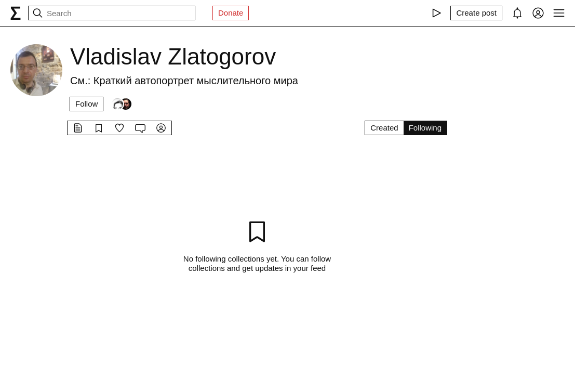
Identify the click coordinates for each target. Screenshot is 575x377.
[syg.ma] (15, 13)
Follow (86, 103)
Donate (230, 12)
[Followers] (121, 104)
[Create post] (476, 13)
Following (425, 127)
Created (384, 127)
